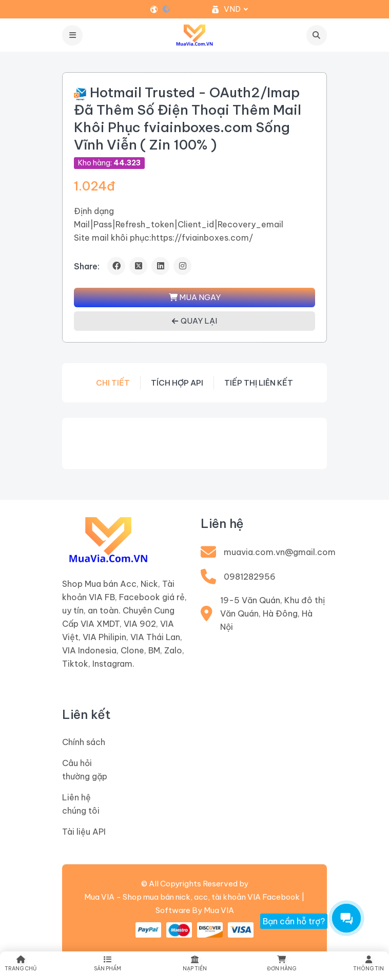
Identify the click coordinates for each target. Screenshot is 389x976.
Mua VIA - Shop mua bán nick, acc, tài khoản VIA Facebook (192, 897)
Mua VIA (219, 910)
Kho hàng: (109, 162)
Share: (87, 266)
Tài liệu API (84, 831)
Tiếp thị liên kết (258, 383)
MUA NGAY (195, 297)
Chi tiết (113, 383)
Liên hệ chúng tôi (81, 804)
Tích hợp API (177, 383)
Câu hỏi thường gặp (84, 769)
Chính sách (83, 742)
